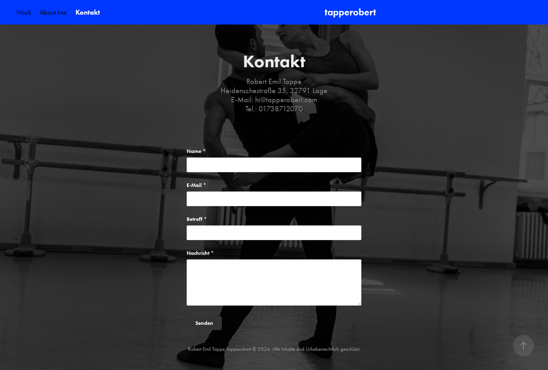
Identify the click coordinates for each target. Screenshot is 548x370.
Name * (196, 151)
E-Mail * (196, 185)
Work (23, 12)
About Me (53, 12)
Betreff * (197, 219)
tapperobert (351, 12)
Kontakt (87, 12)
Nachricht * (200, 253)
